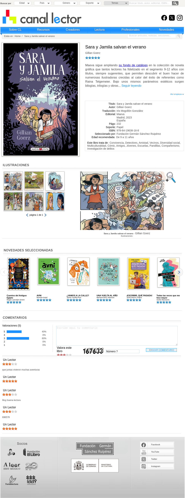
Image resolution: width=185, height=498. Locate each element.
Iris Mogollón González (130, 110)
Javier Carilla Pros (74, 297)
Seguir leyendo (131, 85)
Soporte (90, 3)
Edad (22, 3)
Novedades (166, 29)
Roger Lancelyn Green (16, 300)
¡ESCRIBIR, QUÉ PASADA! (139, 295)
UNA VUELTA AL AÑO (107, 295)
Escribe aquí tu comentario (117, 336)
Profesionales (131, 29)
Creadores (73, 29)
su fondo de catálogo (133, 65)
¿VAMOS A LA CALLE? (78, 295)
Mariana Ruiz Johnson (105, 297)
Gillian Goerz (92, 52)
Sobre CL (15, 29)
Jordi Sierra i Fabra (134, 297)
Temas (114, 3)
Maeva (121, 114)
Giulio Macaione (163, 300)
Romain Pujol (42, 297)
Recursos (43, 29)
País (42, 3)
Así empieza (177, 94)
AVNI (39, 295)
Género (65, 3)
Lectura (99, 29)
